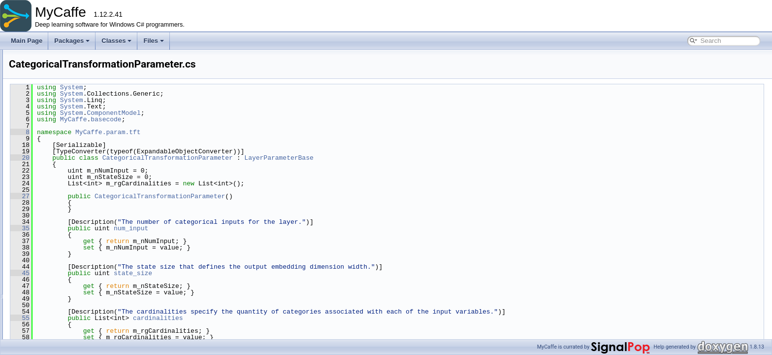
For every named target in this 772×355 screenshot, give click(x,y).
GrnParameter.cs (70, 242)
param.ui (52, 318)
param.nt (52, 155)
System (194, 87)
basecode (229, 119)
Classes (116, 40)
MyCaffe (196, 119)
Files (153, 40)
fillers (47, 69)
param (48, 101)
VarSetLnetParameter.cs (80, 307)
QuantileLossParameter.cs (83, 286)
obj (44, 90)
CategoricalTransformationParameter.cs (100, 199)
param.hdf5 (55, 134)
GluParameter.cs (70, 231)
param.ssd (54, 177)
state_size (256, 273)
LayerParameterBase (401, 157)
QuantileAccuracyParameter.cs (88, 275)
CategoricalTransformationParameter (290, 157)
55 (143, 318)
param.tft (52, 188)
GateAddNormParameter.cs (84, 220)
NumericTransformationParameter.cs (96, 264)
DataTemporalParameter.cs (84, 210)
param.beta (55, 112)
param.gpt (53, 123)
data (46, 58)
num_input (254, 228)
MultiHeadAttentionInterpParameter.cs (98, 253)
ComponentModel (236, 112)
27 (143, 196)
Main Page (26, 40)
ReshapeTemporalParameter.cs (89, 296)
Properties (53, 329)
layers (48, 79)
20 (143, 157)
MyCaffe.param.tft (231, 132)
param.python (58, 166)
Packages (72, 40)
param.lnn (53, 145)
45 (143, 273)
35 (143, 228)
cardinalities (281, 318)
